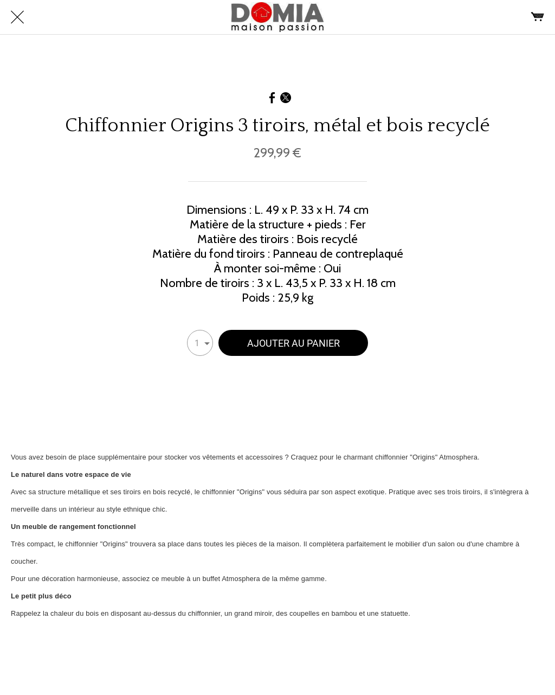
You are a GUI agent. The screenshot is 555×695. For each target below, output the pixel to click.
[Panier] (538, 17)
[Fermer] (17, 17)
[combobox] (200, 343)
